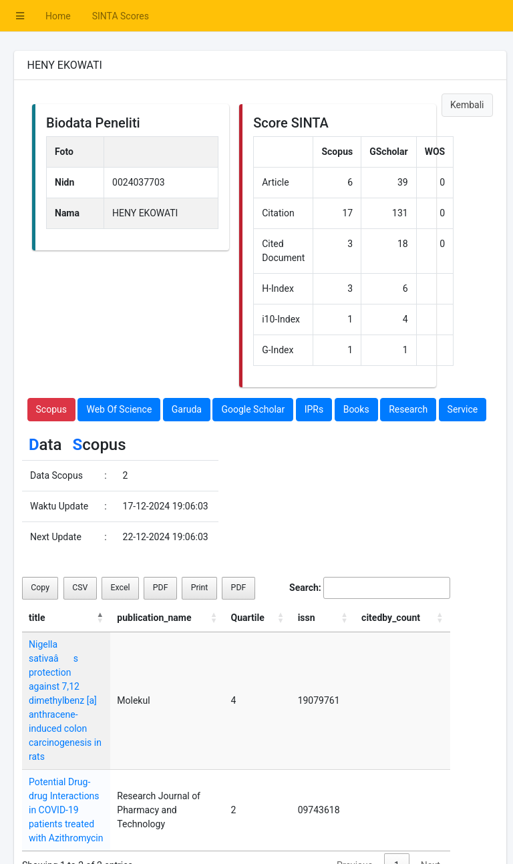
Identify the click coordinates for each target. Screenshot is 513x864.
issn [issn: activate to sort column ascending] (327, 617)
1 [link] (396, 809)
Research (408, 409)
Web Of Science (119, 409)
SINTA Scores (120, 16)
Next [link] (430, 809)
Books (356, 409)
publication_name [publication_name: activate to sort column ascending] (186, 617)
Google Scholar (253, 409)
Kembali (467, 104)
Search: (369, 588)
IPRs (314, 409)
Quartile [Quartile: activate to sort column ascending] (277, 617)
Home (58, 16)
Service (463, 409)
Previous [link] (355, 809)
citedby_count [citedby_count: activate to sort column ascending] (403, 617)
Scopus (51, 409)
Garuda (187, 409)
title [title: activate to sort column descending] (37, 617)
